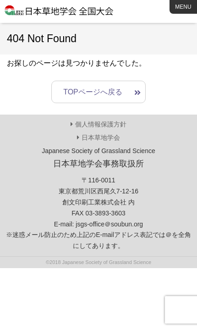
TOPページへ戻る (92, 92)
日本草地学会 (101, 137)
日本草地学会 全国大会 (60, 14)
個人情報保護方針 (100, 124)
